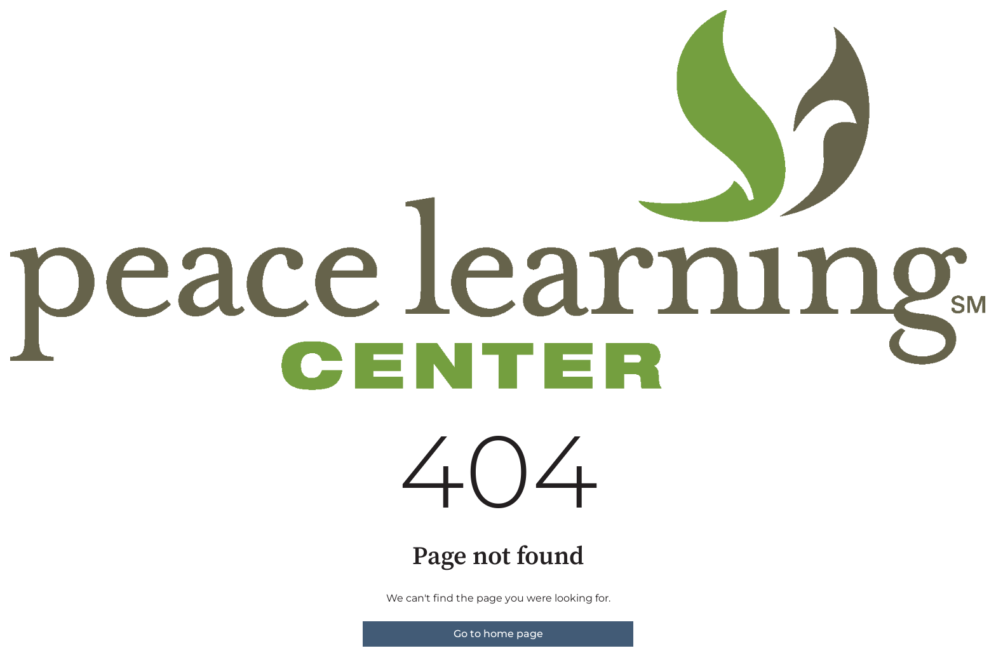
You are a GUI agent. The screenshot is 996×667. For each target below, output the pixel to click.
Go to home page (498, 634)
